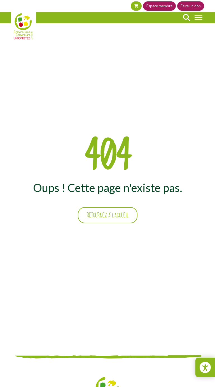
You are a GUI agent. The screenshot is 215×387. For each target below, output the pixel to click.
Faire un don (191, 6)
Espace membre (159, 6)
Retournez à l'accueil (107, 215)
